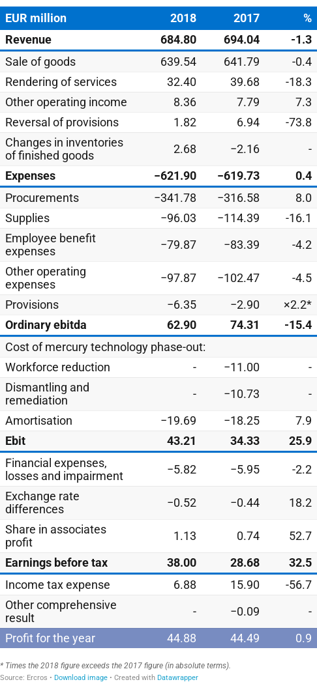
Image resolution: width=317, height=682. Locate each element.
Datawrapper (177, 678)
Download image (81, 678)
